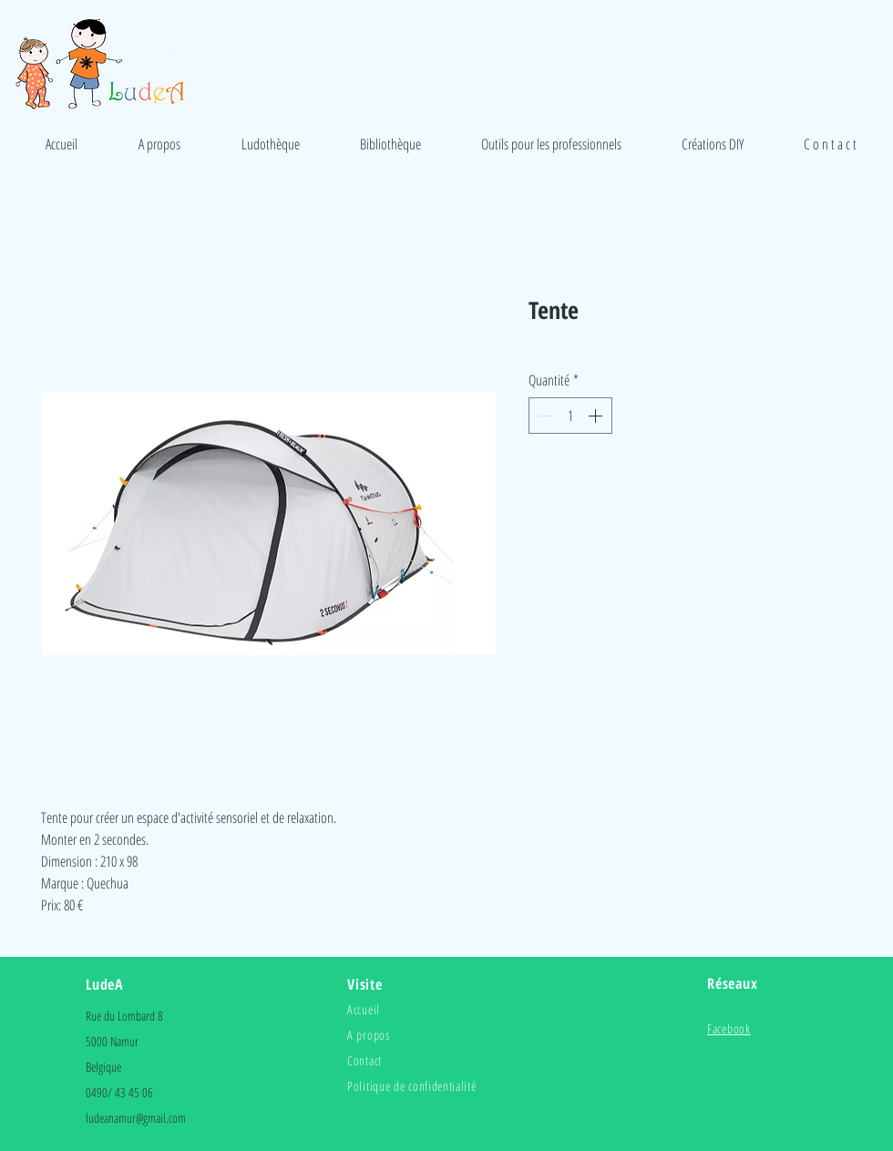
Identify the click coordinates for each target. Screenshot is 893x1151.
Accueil (363, 1009)
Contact (364, 1060)
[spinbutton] (570, 415)
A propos (368, 1034)
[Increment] (597, 415)
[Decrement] (544, 415)
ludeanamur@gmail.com (136, 1117)
